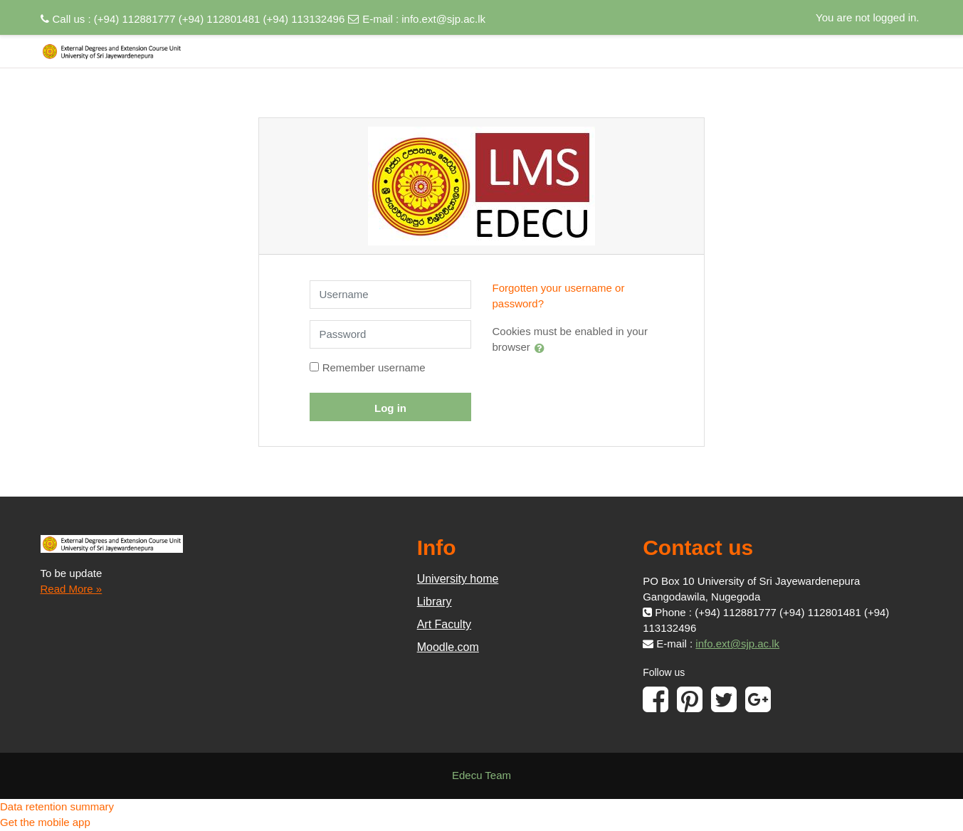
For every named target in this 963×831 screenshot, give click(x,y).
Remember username (374, 367)
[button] (542, 348)
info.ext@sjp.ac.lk (443, 19)
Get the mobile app (45, 822)
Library (434, 602)
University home (458, 579)
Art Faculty (444, 624)
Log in (390, 408)
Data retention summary (57, 806)
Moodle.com (448, 647)
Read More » (71, 589)
